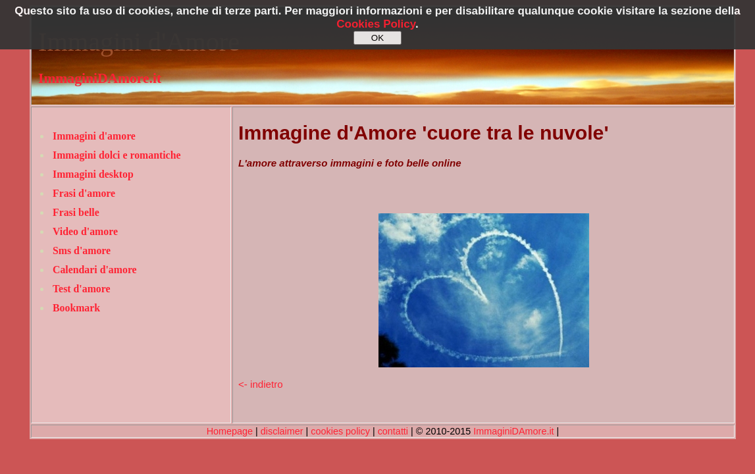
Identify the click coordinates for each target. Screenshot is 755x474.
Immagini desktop (93, 174)
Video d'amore (85, 231)
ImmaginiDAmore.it (99, 78)
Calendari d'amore (95, 269)
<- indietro (260, 384)
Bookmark (76, 307)
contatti (393, 431)
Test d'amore (82, 288)
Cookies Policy (375, 24)
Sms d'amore (82, 250)
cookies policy (340, 431)
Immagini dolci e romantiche (116, 155)
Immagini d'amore (94, 136)
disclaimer (282, 431)
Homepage (230, 431)
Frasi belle (76, 212)
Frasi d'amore (84, 193)
